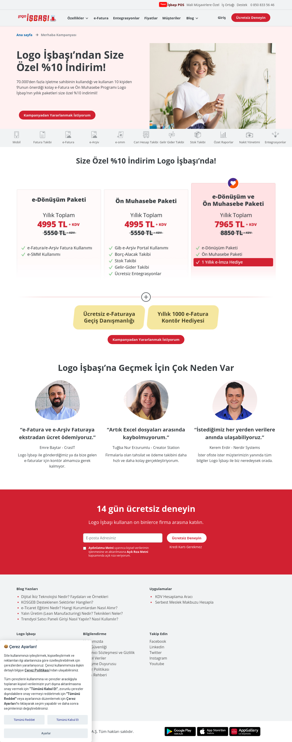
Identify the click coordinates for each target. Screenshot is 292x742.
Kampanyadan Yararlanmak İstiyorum (57, 115)
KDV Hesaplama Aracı (173, 596)
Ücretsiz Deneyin (250, 17)
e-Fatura (101, 18)
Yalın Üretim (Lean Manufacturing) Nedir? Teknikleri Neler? (72, 613)
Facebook (158, 641)
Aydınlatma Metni (101, 548)
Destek (242, 5)
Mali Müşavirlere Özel (202, 5)
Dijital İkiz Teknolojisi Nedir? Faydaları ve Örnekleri (64, 596)
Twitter (156, 652)
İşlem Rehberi (95, 674)
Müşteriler (171, 18)
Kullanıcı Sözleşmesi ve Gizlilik (109, 652)
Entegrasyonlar (126, 18)
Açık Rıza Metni (137, 552)
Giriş (222, 17)
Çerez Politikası (96, 669)
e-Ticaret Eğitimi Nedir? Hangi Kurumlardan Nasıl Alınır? (69, 607)
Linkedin (157, 647)
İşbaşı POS (175, 4)
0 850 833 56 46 (262, 5)
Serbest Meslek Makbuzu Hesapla (184, 602)
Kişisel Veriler (94, 658)
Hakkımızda (93, 641)
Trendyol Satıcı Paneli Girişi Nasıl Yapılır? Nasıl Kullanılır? (69, 619)
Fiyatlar (151, 18)
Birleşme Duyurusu (99, 663)
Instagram (158, 658)
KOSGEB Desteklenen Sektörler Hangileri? (57, 602)
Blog (190, 18)
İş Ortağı (228, 5)
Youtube (157, 663)
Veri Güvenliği (95, 647)
